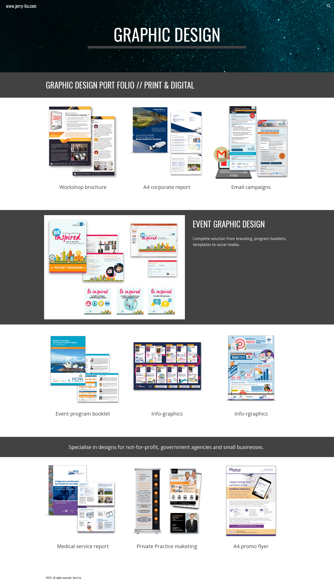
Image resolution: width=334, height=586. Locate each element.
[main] (167, 36)
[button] (329, 6)
